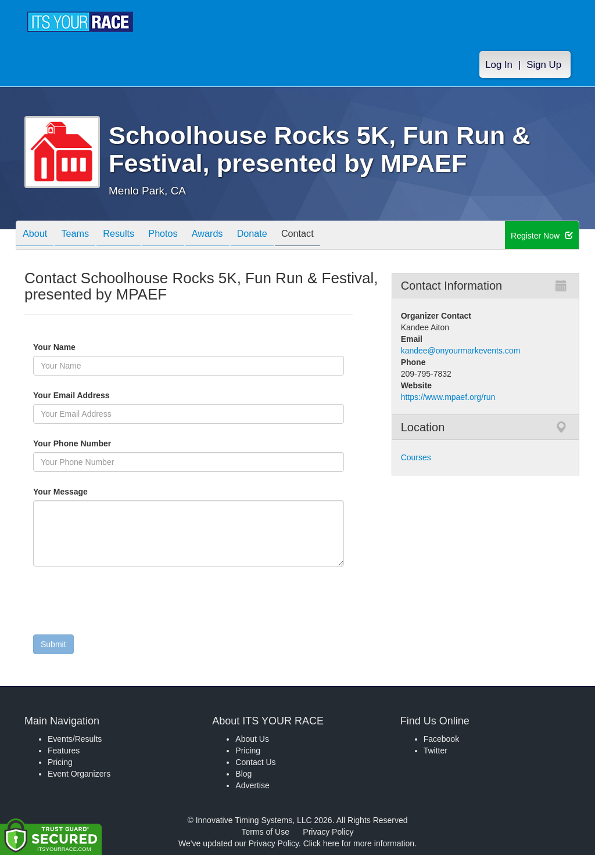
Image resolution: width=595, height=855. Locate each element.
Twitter (435, 750)
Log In (498, 64)
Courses (416, 457)
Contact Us (255, 762)
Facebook (441, 739)
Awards (233, 235)
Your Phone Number (72, 443)
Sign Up (543, 64)
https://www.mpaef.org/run (448, 397)
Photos (182, 235)
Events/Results (75, 739)
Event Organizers (79, 773)
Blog (243, 773)
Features (64, 750)
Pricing (60, 762)
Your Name (74, 347)
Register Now (542, 235)
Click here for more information (358, 843)
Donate (283, 235)
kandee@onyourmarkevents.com (461, 350)
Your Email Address (116, 395)
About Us (252, 739)
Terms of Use (265, 831)
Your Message (80, 491)
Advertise (252, 785)
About (38, 235)
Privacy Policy (328, 831)
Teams (83, 235)
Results (132, 235)
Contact (334, 235)
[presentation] (121, 603)
